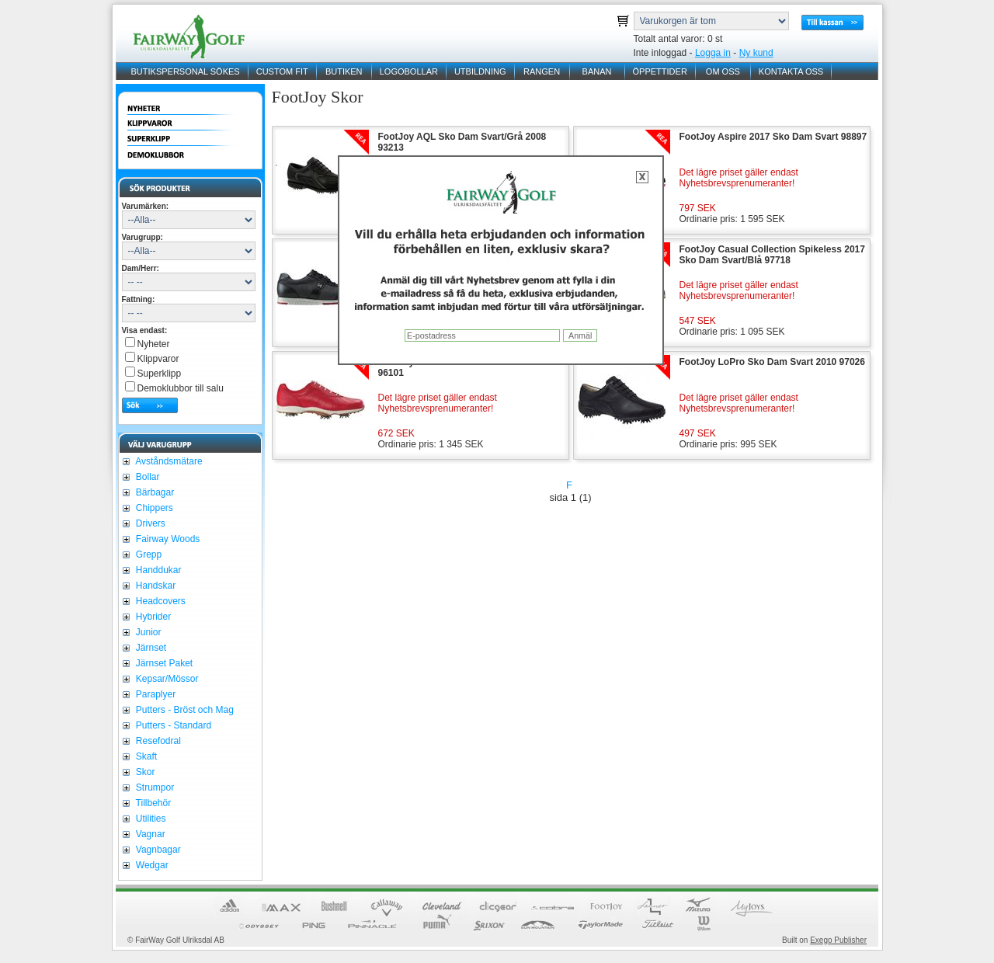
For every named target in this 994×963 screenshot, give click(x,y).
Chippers (153, 507)
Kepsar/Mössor (166, 678)
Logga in (713, 52)
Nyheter (153, 344)
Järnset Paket (163, 663)
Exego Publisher (838, 940)
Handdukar (158, 570)
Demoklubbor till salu (180, 388)
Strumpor (154, 787)
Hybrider (153, 616)
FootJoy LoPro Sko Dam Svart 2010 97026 (772, 361)
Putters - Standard (173, 725)
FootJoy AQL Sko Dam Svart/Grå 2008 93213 (462, 142)
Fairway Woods (167, 539)
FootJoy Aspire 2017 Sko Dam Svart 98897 (773, 136)
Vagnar (149, 834)
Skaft (146, 756)
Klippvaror (158, 358)
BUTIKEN (344, 71)
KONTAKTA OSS (791, 71)
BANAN (597, 71)
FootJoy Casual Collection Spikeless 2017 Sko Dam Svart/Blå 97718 (772, 255)
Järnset (150, 647)
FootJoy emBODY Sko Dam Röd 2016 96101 (461, 367)
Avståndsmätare (168, 461)
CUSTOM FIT (282, 71)
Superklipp (159, 373)
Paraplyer (155, 694)
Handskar (155, 585)
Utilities (150, 818)
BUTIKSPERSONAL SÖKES (185, 71)
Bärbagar (154, 492)
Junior (148, 632)
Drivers (149, 523)
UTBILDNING (480, 71)
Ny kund (756, 52)
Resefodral (157, 740)
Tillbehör (153, 803)
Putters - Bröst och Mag (184, 709)
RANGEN (541, 71)
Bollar (147, 476)
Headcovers (160, 601)
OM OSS (723, 71)
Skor (144, 772)
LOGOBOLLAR (409, 71)
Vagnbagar (157, 849)
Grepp (148, 554)
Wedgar (151, 865)
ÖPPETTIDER (660, 71)
